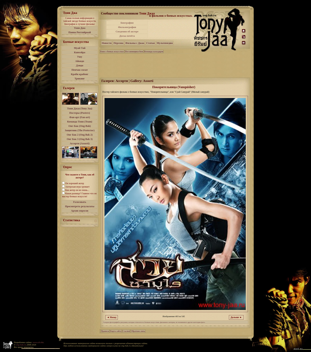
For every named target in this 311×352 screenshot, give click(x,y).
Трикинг (80, 78)
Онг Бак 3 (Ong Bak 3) (79, 139)
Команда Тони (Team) (79, 121)
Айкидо (79, 61)
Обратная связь (138, 331)
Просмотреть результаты (79, 206)
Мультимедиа (165, 42)
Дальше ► (236, 317)
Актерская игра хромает (77, 186)
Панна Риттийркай (79, 32)
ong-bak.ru (21, 344)
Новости (106, 42)
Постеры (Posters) (79, 112)
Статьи (150, 42)
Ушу (79, 56)
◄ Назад (111, 317)
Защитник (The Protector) (80, 130)
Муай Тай (79, 47)
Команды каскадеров (153, 51)
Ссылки (126, 331)
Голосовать (79, 201)
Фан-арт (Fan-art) (79, 117)
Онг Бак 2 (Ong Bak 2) (79, 134)
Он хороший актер (74, 183)
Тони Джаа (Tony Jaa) (79, 108)
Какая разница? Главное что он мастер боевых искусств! (79, 195)
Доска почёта (127, 35)
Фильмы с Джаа (134, 42)
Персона (118, 42)
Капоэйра (79, 52)
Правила (105, 331)
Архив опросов (79, 210)
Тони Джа (79, 27)
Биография (127, 22)
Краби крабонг (79, 74)
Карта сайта (115, 331)
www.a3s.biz (38, 342)
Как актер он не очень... (77, 190)
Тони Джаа (147, 13)
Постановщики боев (134, 51)
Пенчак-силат (79, 69)
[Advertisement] (171, 29)
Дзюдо (79, 65)
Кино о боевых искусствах (112, 51)
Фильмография (127, 27)
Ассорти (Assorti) (80, 143)
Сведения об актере (127, 31)
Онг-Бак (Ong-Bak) (79, 125)
